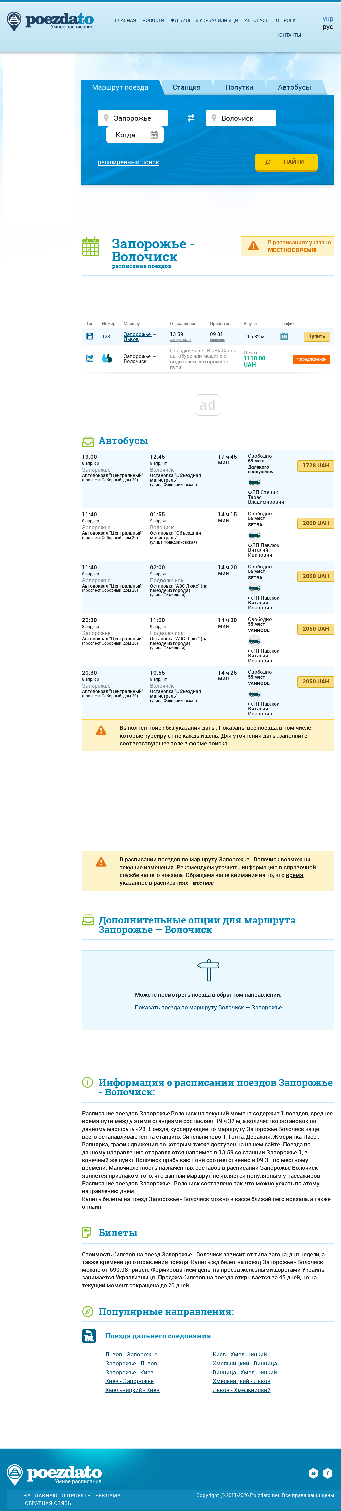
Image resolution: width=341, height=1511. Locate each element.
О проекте (288, 20)
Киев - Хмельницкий (240, 1339)
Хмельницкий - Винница (245, 1348)
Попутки (239, 87)
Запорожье (138, 318)
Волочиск (217, 324)
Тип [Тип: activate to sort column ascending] (89, 308)
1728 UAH (316, 450)
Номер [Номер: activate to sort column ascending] (108, 308)
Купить (316, 320)
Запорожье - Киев (129, 1357)
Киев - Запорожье (129, 1365)
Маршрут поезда (120, 87)
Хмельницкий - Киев (132, 1374)
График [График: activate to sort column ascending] (287, 308)
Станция (187, 87)
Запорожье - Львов (131, 1348)
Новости (153, 20)
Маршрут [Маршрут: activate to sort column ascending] (133, 308)
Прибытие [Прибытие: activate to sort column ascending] (220, 308)
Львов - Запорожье (131, 1339)
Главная (125, 20)
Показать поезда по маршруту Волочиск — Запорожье (208, 992)
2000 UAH (316, 507)
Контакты (288, 35)
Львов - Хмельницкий (242, 1374)
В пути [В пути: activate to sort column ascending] (250, 308)
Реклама (108, 1480)
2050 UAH (316, 613)
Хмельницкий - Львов (242, 1365)
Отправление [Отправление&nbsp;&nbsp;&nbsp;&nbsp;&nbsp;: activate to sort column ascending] (185, 308)
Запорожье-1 (180, 324)
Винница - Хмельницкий (245, 1357)
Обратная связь (48, 1488)
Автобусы (294, 87)
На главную (40, 1480)
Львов (131, 323)
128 (106, 321)
